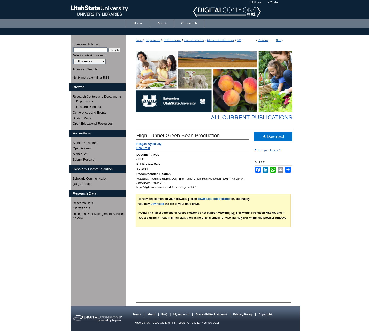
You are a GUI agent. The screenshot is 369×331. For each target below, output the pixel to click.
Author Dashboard (85, 143)
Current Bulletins (194, 40)
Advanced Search (85, 69)
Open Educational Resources (92, 123)
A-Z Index (273, 2)
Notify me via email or (91, 77)
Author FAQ (81, 154)
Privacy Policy (243, 314)
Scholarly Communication (90, 178)
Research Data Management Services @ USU (98, 215)
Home (139, 40)
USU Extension (172, 40)
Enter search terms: (86, 44)
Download (273, 136)
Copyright (265, 314)
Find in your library (268, 150)
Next (278, 40)
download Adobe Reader (213, 199)
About (151, 314)
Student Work (82, 118)
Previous (263, 40)
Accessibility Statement (211, 314)
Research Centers (88, 107)
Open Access (82, 148)
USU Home (256, 2)
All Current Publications (220, 40)
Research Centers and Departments (97, 96)
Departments (153, 40)
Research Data (83, 203)
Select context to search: (89, 55)
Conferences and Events (89, 112)
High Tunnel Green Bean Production (178, 135)
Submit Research (84, 159)
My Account (181, 314)
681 (239, 40)
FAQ (164, 314)
